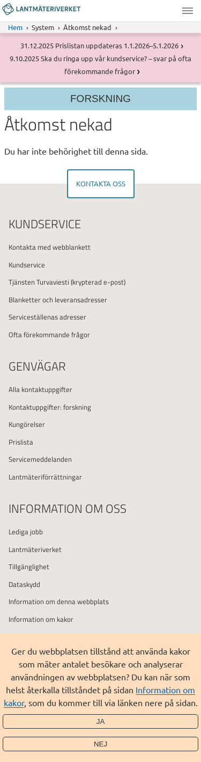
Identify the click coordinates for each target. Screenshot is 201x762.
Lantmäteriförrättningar (45, 476)
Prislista (21, 442)
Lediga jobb (26, 531)
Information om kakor (41, 619)
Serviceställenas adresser (47, 316)
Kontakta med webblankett (50, 247)
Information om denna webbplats (59, 601)
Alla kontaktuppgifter (40, 389)
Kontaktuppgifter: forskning (50, 407)
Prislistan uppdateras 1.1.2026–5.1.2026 (116, 45)
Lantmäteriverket (35, 549)
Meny (187, 10)
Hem (15, 27)
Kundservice (27, 264)
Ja (100, 721)
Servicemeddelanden (40, 459)
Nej (100, 744)
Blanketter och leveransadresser (58, 299)
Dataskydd (24, 584)
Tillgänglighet (29, 566)
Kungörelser (27, 424)
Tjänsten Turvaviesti (39, 282)
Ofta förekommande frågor (49, 334)
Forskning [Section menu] (100, 98)
